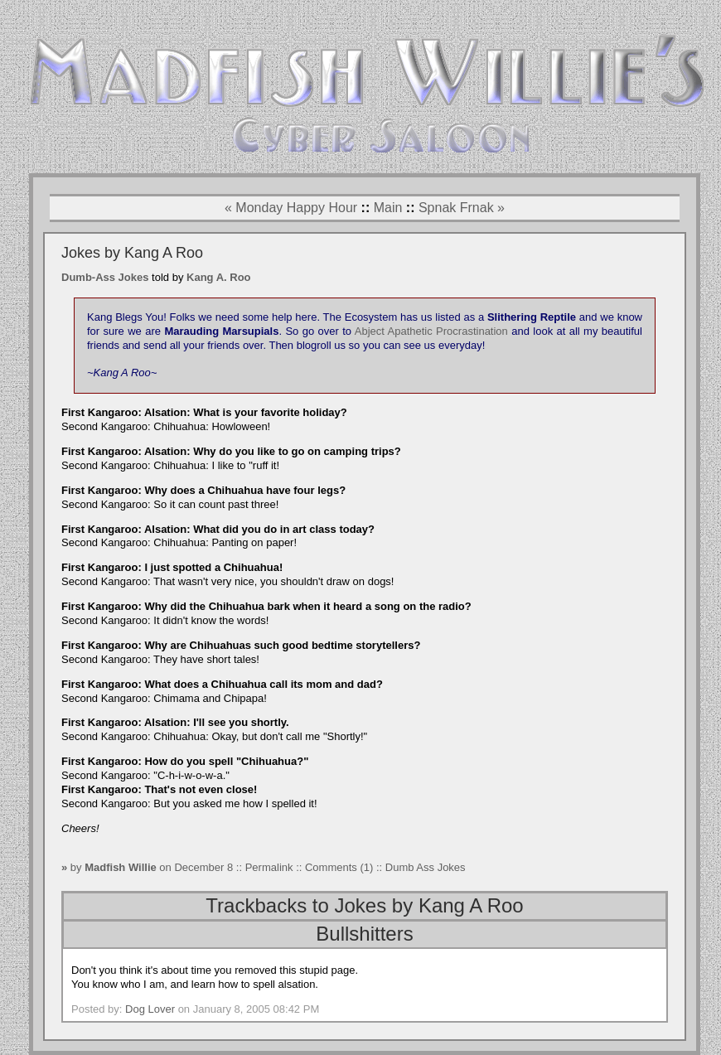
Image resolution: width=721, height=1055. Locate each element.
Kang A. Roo (218, 277)
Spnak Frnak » (462, 208)
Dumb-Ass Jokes (104, 277)
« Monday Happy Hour (291, 208)
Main (388, 208)
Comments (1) (339, 867)
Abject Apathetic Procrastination (431, 331)
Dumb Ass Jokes (425, 867)
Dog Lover (150, 1009)
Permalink (270, 867)
